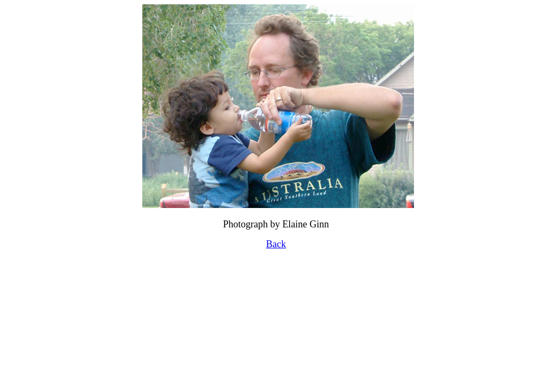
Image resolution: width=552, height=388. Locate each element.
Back (276, 244)
